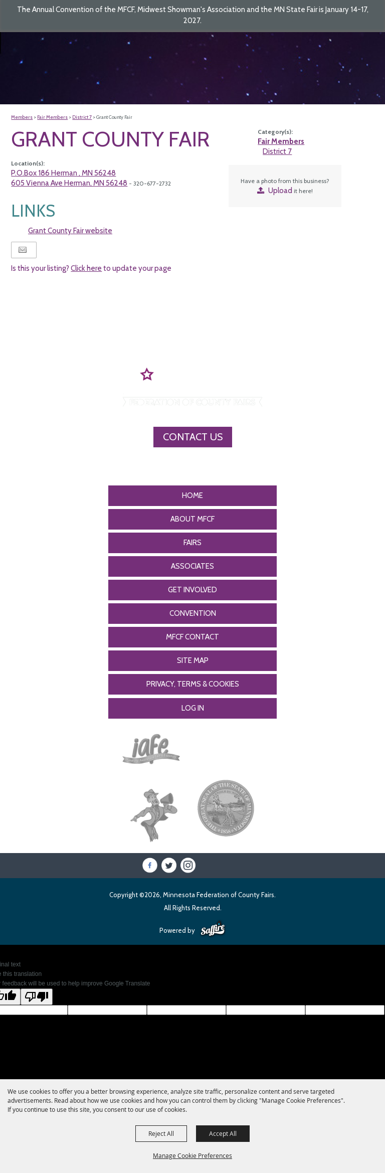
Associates (192, 566)
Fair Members (52, 117)
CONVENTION (192, 613)
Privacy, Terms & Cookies (192, 684)
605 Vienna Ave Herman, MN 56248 (69, 183)
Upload (280, 190)
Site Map (193, 660)
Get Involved (192, 589)
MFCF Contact (192, 636)
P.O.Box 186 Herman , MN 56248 (63, 173)
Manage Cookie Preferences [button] (192, 1155)
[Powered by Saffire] (213, 929)
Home (192, 495)
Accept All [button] (223, 1133)
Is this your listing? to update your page (91, 268)
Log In (192, 708)
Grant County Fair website (70, 230)
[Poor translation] (37, 996)
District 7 (82, 117)
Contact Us (193, 437)
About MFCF (192, 519)
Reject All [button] (161, 1133)
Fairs (192, 542)
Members (22, 117)
